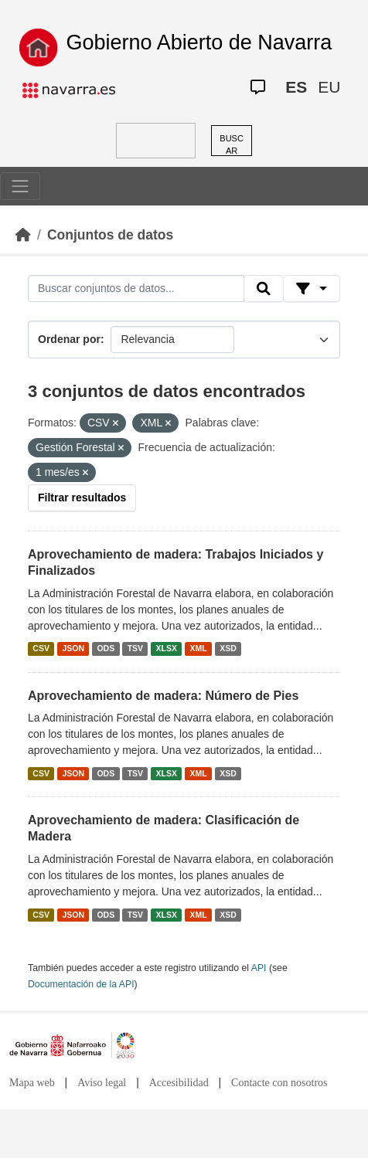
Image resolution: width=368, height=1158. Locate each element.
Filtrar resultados (82, 497)
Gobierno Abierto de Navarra (199, 42)
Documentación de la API (81, 984)
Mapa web (32, 1082)
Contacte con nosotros (279, 1082)
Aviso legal (101, 1082)
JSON (73, 649)
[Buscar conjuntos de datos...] (136, 289)
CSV (40, 649)
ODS (105, 649)
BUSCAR (232, 145)
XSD (228, 649)
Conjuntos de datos (110, 235)
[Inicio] (23, 235)
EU (329, 87)
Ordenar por (69, 339)
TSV (135, 649)
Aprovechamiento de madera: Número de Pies (163, 695)
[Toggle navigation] (20, 186)
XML (198, 649)
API (259, 968)
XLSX (166, 649)
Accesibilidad (179, 1082)
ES (296, 87)
